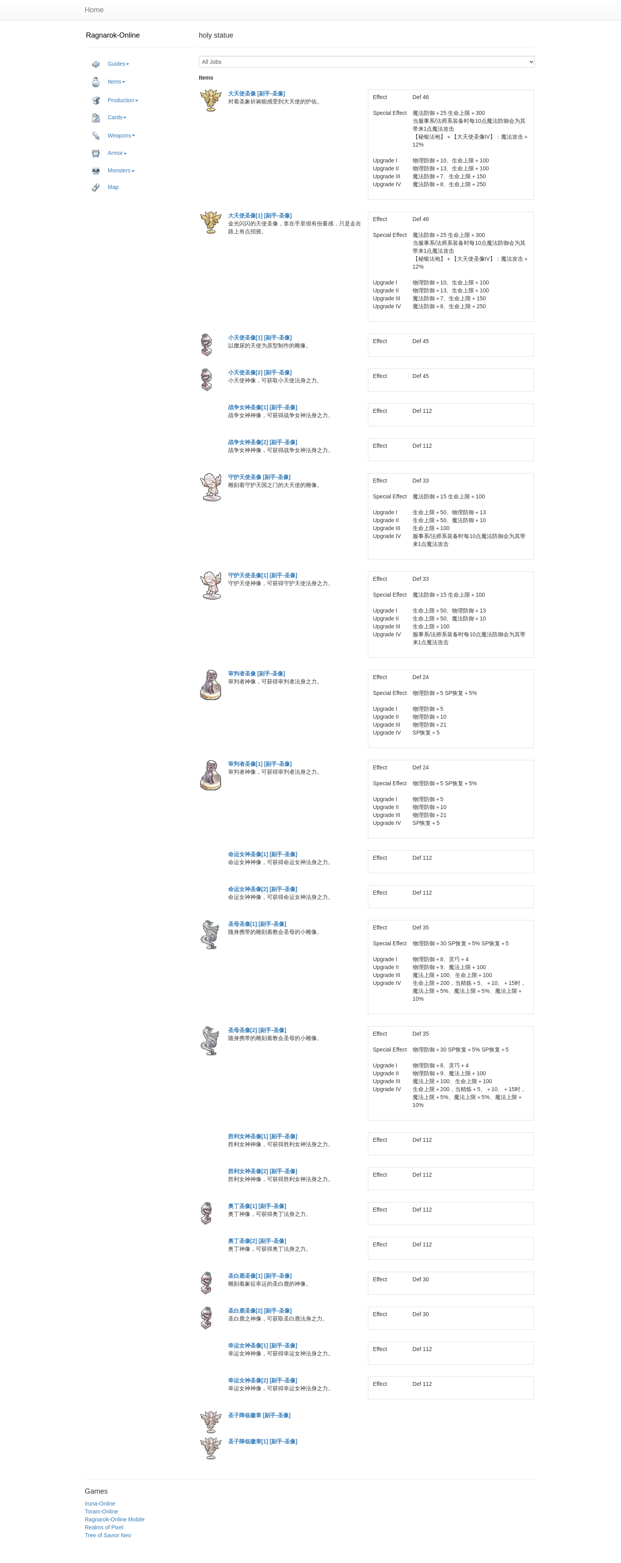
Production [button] (115, 101)
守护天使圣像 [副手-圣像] (259, 477)
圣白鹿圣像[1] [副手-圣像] (260, 1276)
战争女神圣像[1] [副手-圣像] (262, 407)
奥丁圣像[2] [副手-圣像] (257, 1241)
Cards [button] (109, 117)
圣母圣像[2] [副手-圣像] (257, 1030)
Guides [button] (110, 64)
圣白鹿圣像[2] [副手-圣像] (260, 1310)
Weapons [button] (113, 136)
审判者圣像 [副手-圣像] (256, 673)
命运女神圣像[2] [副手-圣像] (262, 889)
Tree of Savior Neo (108, 1535)
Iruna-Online (100, 1503)
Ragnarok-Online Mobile (115, 1519)
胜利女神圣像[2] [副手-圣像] (262, 1171)
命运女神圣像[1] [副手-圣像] (262, 854)
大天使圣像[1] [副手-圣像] (260, 215)
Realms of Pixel (104, 1527)
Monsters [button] (113, 170)
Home (94, 10)
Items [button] (108, 82)
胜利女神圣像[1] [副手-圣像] (262, 1136)
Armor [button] (109, 153)
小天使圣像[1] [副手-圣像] (260, 337)
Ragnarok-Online (113, 35)
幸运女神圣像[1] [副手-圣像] (262, 1345)
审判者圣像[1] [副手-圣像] (260, 764)
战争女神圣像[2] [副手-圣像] (262, 442)
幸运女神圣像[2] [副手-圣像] (262, 1380)
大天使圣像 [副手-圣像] (256, 93)
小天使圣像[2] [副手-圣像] (260, 372)
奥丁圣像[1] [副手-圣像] (257, 1206)
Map (105, 187)
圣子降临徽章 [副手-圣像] (259, 1415)
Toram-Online (101, 1511)
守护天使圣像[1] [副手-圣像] (262, 575)
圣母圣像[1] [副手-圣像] (257, 924)
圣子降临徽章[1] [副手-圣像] (262, 1441)
